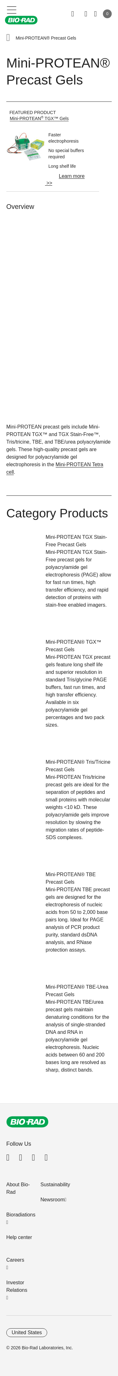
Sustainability (55, 1184)
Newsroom (53, 1199)
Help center (19, 1237)
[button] (8, 38)
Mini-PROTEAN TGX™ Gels (39, 118)
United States (27, 1332)
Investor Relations (16, 1286)
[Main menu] (11, 9)
